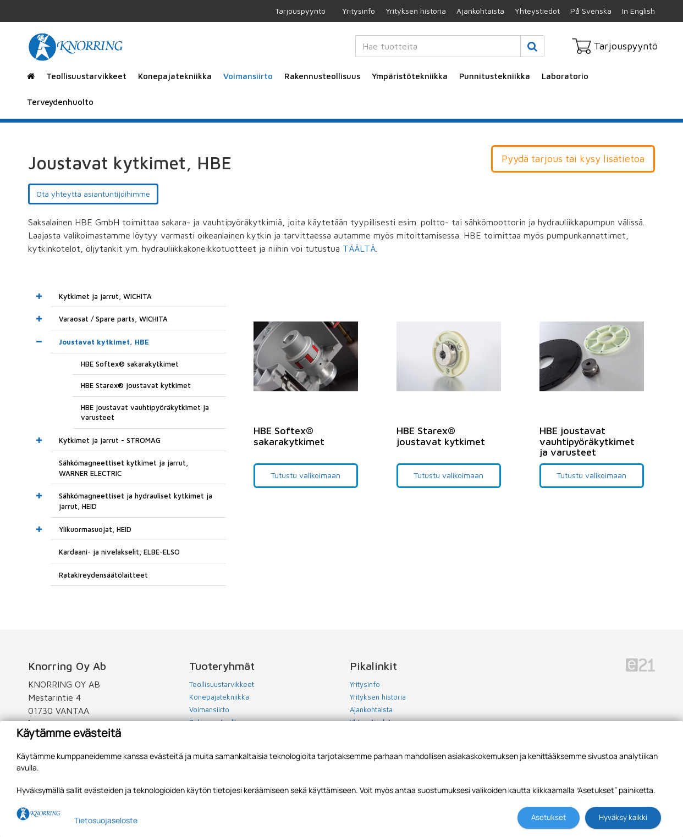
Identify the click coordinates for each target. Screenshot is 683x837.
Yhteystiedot (537, 10)
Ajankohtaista (480, 10)
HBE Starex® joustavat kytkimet (136, 385)
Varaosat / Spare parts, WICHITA (113, 318)
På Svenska (591, 10)
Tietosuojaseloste (105, 820)
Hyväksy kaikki (623, 817)
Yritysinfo (358, 10)
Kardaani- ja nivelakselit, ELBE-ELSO (119, 551)
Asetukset (548, 817)
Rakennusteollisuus (322, 76)
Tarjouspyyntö (300, 10)
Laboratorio (565, 76)
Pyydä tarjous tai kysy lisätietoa (573, 158)
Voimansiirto (248, 76)
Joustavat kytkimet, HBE (104, 341)
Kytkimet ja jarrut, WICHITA (105, 296)
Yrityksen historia (415, 10)
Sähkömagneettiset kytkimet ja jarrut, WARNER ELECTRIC (123, 468)
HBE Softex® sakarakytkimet (130, 363)
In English (638, 10)
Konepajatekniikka (175, 76)
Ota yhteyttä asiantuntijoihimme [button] (93, 193)
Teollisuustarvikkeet (86, 76)
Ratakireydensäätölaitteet (103, 574)
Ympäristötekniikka (410, 76)
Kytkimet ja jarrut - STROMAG (110, 440)
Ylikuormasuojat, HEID (95, 529)
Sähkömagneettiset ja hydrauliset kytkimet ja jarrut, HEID (135, 501)
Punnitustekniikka (494, 76)
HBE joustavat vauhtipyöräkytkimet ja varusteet (145, 412)
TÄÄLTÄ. (361, 248)
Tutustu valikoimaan (305, 475)
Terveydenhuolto (60, 102)
